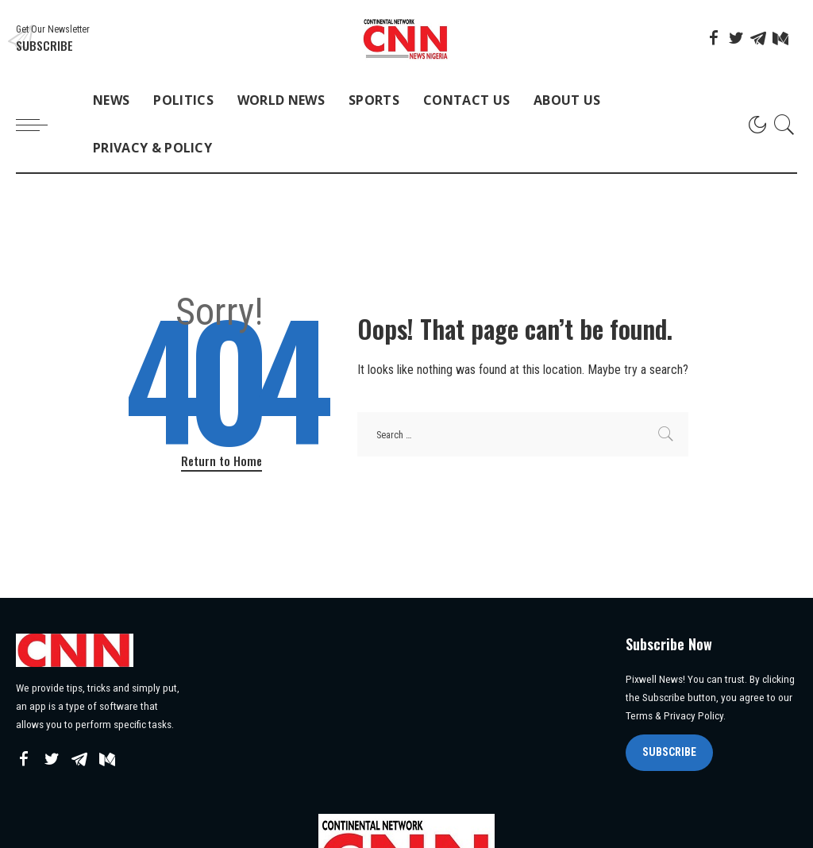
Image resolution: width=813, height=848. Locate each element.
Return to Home (221, 460)
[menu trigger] (40, 124)
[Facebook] (714, 38)
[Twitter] (736, 38)
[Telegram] (758, 38)
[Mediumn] (780, 38)
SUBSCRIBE (669, 752)
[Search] (784, 124)
